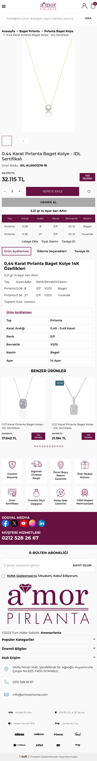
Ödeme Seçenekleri (51, 251)
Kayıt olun (82, 565)
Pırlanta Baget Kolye (58, 31)
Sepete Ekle (52, 191)
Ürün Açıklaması (16, 251)
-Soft (23, 756)
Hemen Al (48, 202)
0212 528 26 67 (20, 538)
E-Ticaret (34, 756)
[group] (48, 85)
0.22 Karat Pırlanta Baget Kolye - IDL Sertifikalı (73, 426)
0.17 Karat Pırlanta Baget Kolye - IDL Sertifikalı (23, 426)
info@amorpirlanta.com (30, 694)
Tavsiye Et (68, 241)
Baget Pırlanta (29, 31)
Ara (88, 18)
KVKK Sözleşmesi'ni (22, 575)
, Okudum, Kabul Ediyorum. (40, 576)
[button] (35, 446)
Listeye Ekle (30, 241)
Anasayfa (8, 31)
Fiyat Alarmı (50, 241)
